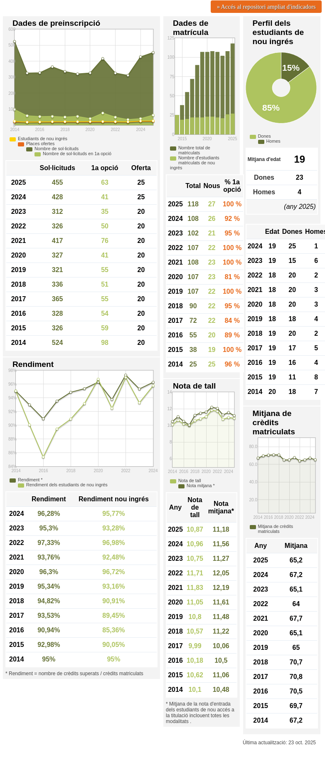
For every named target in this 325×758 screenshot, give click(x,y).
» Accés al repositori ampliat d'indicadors (266, 6)
